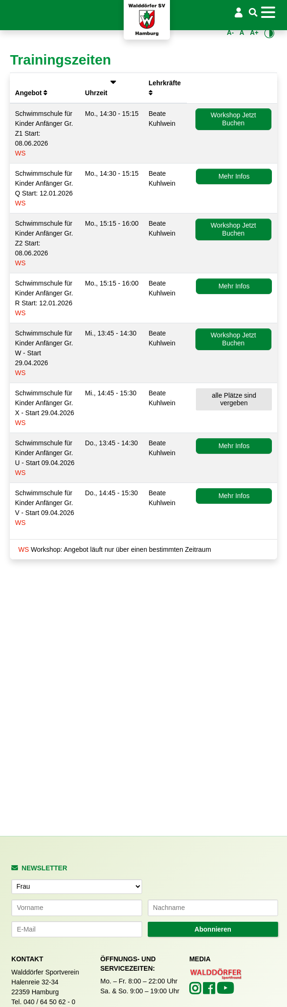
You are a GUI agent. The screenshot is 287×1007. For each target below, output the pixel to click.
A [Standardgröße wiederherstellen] (241, 32)
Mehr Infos (234, 176)
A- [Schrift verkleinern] (230, 32)
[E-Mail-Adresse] (76, 929)
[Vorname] (76, 908)
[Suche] (253, 13)
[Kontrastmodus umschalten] (269, 33)
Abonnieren (212, 929)
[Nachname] (213, 908)
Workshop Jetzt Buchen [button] (233, 119)
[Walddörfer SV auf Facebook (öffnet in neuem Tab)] (210, 991)
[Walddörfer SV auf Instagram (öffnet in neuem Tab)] (196, 991)
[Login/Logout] (238, 12)
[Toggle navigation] (270, 12)
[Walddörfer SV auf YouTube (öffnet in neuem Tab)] (225, 991)
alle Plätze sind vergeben (234, 399)
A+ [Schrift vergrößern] (254, 32)
